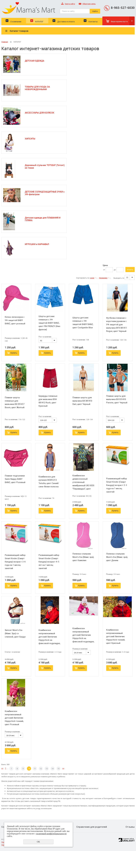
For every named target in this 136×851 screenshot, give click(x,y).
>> (63, 768)
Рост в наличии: (45, 336)
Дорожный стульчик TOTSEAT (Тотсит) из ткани (45, 166)
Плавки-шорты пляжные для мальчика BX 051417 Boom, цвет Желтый (14, 402)
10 (29, 768)
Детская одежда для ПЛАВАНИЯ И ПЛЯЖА (42, 219)
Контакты (93, 21)
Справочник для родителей (91, 826)
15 (58, 768)
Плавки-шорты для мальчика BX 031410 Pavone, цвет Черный (116, 399)
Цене (92, 278)
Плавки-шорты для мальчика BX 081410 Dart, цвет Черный (82, 400)
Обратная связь (87, 3)
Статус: (8, 652)
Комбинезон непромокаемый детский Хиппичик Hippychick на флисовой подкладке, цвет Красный (49, 638)
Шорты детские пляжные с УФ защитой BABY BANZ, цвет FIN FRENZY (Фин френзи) (49, 323)
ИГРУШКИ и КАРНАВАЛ (37, 244)
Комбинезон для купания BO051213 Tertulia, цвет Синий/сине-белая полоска (49, 481)
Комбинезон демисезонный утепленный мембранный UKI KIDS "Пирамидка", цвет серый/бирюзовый (83, 483)
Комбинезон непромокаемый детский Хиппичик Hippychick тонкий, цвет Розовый (14, 718)
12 (41, 768)
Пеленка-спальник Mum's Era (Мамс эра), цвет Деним (117, 557)
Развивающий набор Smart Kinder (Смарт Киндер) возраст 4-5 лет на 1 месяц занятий (49, 562)
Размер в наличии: (12, 338)
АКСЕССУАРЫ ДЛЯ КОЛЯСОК (39, 112)
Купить (14, 353)
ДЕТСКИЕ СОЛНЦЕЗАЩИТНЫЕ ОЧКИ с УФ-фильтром (45, 193)
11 (35, 768)
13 (47, 768)
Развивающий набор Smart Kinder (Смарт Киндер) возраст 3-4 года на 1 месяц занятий (15, 562)
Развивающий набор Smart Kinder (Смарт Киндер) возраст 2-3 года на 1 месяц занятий (116, 485)
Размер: (75, 574)
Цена (105, 265)
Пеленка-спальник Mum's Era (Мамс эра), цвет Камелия (83, 557)
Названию (103, 278)
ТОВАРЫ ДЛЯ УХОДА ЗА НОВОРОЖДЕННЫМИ (37, 88)
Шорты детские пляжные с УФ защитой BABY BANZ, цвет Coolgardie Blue (82, 322)
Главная (4, 42)
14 (53, 768)
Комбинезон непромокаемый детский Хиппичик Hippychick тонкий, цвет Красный (115, 636)
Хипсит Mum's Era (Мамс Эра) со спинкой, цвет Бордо (15, 633)
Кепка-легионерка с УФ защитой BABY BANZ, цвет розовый (15, 320)
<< (2, 768)
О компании (15, 21)
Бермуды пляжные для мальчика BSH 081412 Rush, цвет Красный (48, 401)
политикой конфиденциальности (51, 833)
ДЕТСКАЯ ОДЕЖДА (34, 60)
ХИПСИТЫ (30, 138)
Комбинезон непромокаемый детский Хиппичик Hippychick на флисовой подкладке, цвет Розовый (83, 636)
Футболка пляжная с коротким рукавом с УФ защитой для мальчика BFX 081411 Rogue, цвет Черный (116, 324)
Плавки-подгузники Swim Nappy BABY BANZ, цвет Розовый (15, 479)
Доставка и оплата (66, 21)
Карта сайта (68, 3)
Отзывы (130, 826)
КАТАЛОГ (39, 21)
